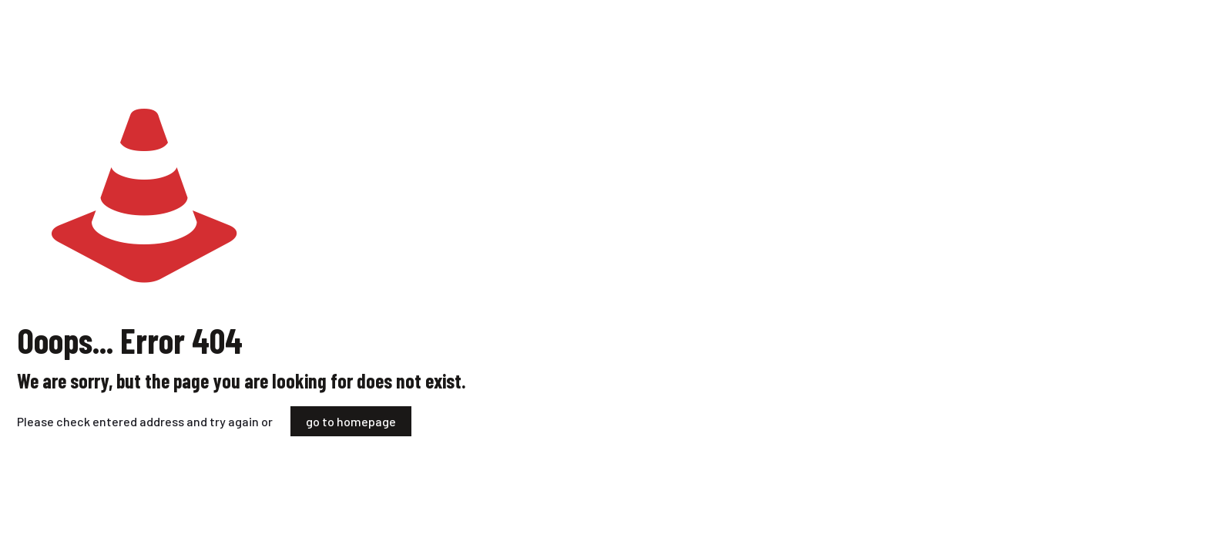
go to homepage (351, 421)
